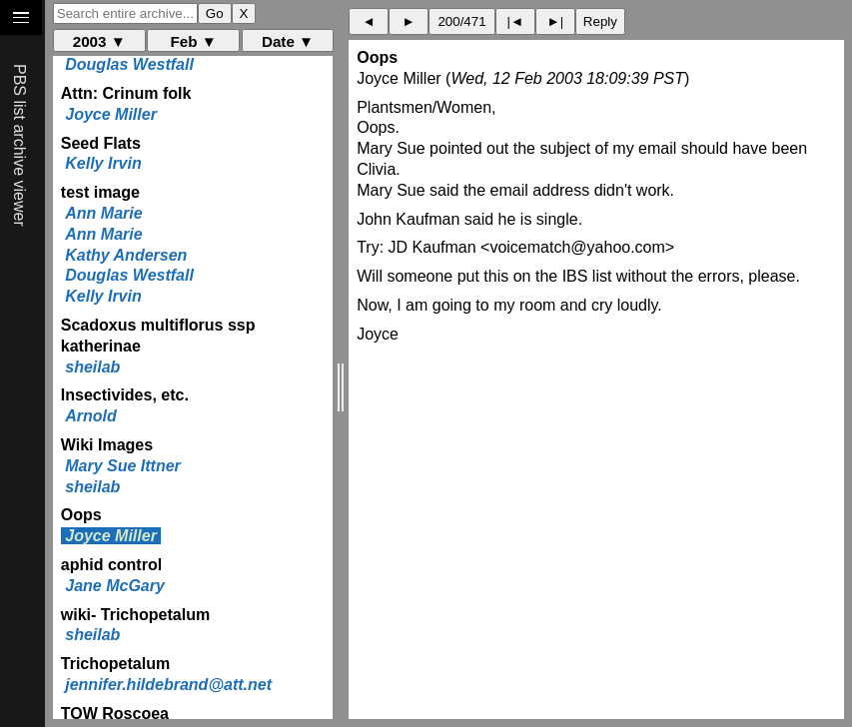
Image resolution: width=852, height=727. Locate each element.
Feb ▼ (193, 41)
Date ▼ (288, 41)
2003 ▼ (99, 41)
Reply (600, 21)
